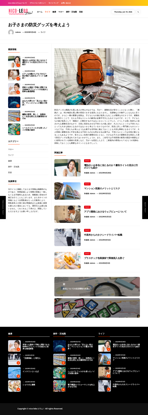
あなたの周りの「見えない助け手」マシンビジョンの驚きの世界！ (34, 103)
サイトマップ (53, 3)
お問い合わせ (66, 3)
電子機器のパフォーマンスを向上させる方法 (81, 385)
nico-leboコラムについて (17, 3)
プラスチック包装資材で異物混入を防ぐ (104, 258)
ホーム (39, 12)
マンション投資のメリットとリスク (102, 188)
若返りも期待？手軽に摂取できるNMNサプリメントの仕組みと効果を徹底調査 (35, 89)
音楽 (81, 12)
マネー (61, 12)
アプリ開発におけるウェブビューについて (105, 211)
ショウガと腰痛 (29, 384)
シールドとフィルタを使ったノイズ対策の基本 (34, 129)
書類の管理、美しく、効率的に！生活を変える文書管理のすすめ (34, 116)
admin (18, 32)
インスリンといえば (31, 371)
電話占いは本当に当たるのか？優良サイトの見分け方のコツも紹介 (111, 166)
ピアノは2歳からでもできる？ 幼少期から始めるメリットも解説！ (34, 76)
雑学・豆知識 (71, 12)
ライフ (47, 12)
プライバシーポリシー (38, 3)
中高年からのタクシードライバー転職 (103, 234)
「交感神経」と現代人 (31, 358)
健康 (54, 12)
